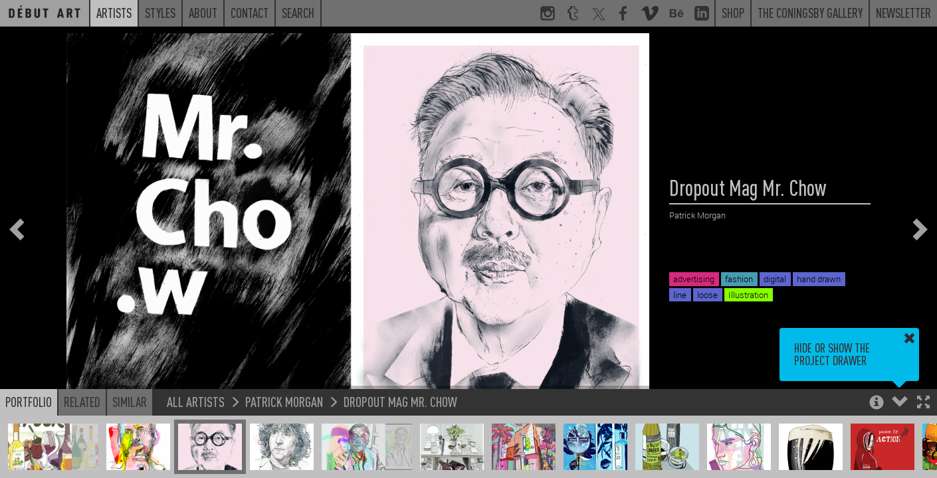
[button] (923, 403)
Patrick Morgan (284, 401)
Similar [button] (129, 401)
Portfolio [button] (28, 401)
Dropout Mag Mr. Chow (400, 401)
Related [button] (82, 401)
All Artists (196, 401)
